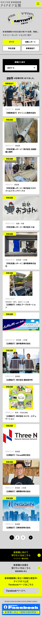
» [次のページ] (31, 537)
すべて (11, 42)
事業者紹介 (30, 48)
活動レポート (30, 42)
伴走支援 (11, 48)
